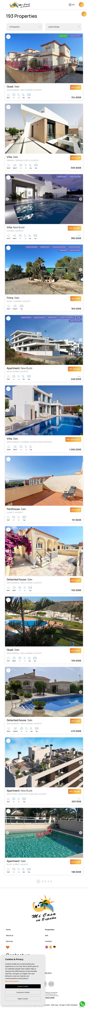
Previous (7, 58)
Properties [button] (49, 929)
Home (8, 929)
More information (12, 981)
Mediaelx (74, 1005)
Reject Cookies (23, 999)
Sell (46, 935)
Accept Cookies (23, 986)
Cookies (47, 1005)
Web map (54, 1005)
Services (9, 941)
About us (9, 935)
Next (80, 58)
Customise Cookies (22, 992)
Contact (48, 941)
